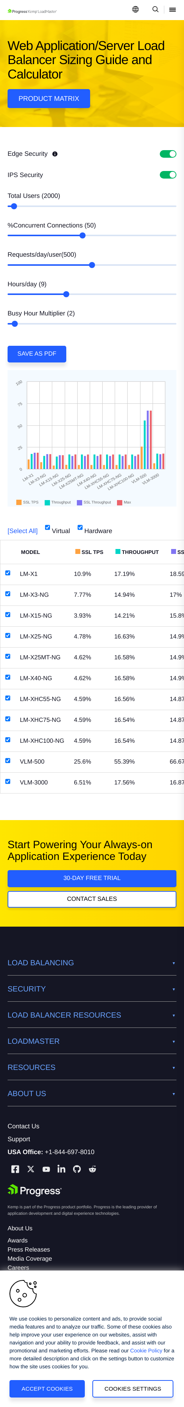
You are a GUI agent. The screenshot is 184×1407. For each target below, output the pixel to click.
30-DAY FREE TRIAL (91, 878)
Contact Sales (92, 899)
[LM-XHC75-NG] (7, 719)
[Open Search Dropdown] (154, 10)
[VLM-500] (7, 760)
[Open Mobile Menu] (172, 10)
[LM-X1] (7, 573)
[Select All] (22, 531)
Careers (18, 1268)
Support (19, 1139)
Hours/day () (27, 284)
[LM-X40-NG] (7, 677)
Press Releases (29, 1250)
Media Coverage (30, 1259)
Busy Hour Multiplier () (41, 313)
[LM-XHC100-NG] (7, 739)
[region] (92, 1339)
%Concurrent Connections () (52, 225)
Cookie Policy (146, 1350)
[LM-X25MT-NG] (7, 656)
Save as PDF (36, 354)
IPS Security (25, 175)
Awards (18, 1241)
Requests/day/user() (42, 254)
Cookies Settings (132, 1388)
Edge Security (33, 153)
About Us (20, 1228)
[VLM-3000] (7, 781)
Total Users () (34, 195)
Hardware (95, 528)
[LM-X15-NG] (7, 614)
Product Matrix (49, 98)
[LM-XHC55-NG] (7, 698)
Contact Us (23, 1126)
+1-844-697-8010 (70, 1152)
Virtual (57, 528)
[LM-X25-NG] (7, 635)
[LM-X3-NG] (7, 593)
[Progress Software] (35, 1190)
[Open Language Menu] (135, 10)
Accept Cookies (47, 1388)
